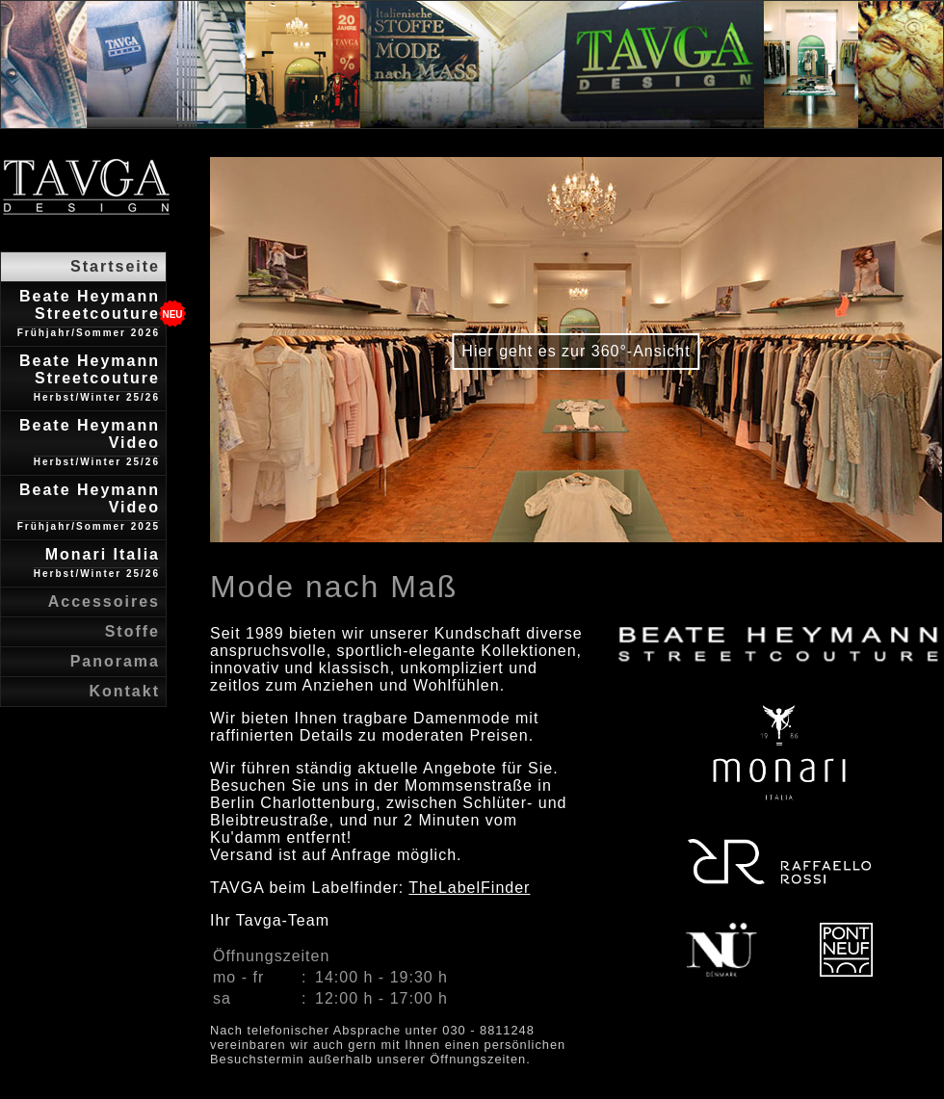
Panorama (115, 661)
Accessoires (104, 601)
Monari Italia (97, 562)
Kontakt (124, 691)
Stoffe (132, 631)
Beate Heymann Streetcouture (88, 313)
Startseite (115, 266)
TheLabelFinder (469, 887)
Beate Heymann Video (89, 442)
